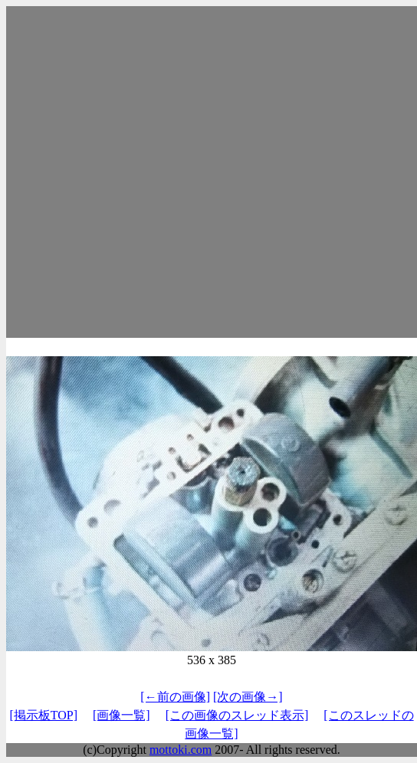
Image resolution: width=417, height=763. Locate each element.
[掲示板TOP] (43, 715)
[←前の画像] (175, 696)
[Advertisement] (151, 172)
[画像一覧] (121, 715)
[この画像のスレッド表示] (237, 715)
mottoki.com (180, 749)
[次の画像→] (248, 696)
